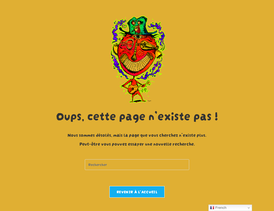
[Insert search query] (137, 164)
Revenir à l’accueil (137, 191)
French (218, 208)
